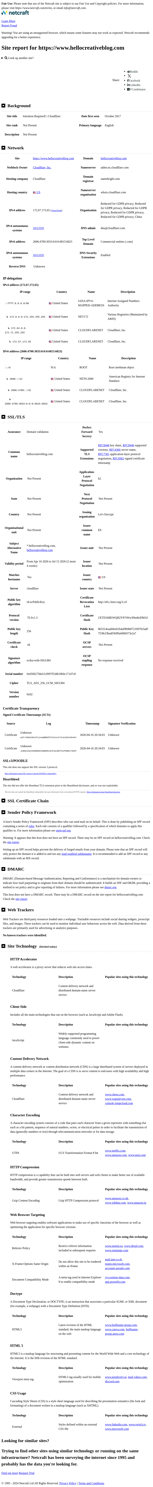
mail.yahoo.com (137, 1377)
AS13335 (38, 228)
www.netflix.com (115, 1150)
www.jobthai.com (115, 1202)
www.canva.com (114, 1329)
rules (31, 826)
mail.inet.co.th (113, 1259)
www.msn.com (137, 1155)
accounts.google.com (117, 1268)
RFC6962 (118, 458)
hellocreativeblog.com (114, 158)
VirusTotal (56, 210)
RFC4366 (115, 449)
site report (13, 842)
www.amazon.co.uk (116, 1198)
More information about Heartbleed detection (103, 792)
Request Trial (27, 1473)
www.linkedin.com (116, 1424)
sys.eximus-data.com (117, 1277)
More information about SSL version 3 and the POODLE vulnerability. (31, 774)
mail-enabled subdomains (76, 853)
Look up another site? (19, 58)
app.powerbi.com (115, 1281)
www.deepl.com (133, 1246)
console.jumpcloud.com (119, 1103)
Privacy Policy (67, 1483)
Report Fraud (9, 25)
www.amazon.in (136, 1202)
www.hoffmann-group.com (121, 1325)
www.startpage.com (116, 1250)
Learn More (8, 21)
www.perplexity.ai (115, 1377)
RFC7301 (103, 454)
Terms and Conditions (91, 1483)
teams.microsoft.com (117, 1263)
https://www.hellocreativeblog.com (53, 158)
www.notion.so (114, 1246)
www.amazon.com (116, 1155)
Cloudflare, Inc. (42, 167)
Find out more (9, 1473)
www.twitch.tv (137, 1424)
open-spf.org (63, 830)
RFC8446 (103, 445)
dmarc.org (110, 887)
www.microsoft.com (117, 1428)
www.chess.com (114, 1094)
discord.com (112, 1381)
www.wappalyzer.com (118, 1098)
